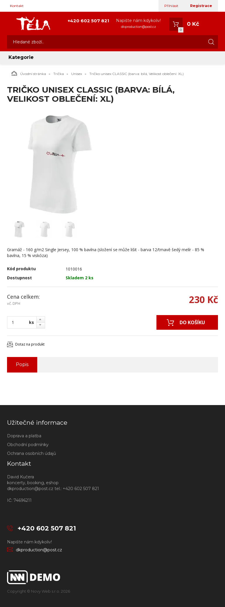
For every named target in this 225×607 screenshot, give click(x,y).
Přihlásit (171, 6)
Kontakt (17, 6)
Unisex (76, 74)
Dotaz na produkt (30, 344)
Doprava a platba (24, 435)
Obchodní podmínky (28, 444)
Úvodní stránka (28, 73)
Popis (22, 364)
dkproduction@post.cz (138, 27)
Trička (58, 74)
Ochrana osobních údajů (31, 453)
